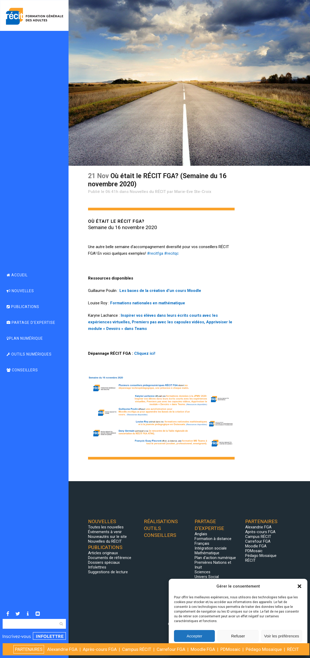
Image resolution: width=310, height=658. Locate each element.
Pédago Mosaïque (261, 555)
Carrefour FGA (257, 541)
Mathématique (207, 553)
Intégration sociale (211, 548)
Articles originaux (103, 553)
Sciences (202, 572)
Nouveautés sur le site (107, 536)
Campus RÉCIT (258, 536)
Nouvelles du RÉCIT (148, 191)
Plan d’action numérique (215, 557)
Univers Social (207, 576)
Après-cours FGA (260, 531)
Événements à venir (105, 531)
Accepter (194, 636)
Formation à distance (213, 538)
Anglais (201, 534)
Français (202, 543)
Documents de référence (109, 557)
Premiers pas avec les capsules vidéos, (168, 322)
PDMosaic (254, 550)
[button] (299, 586)
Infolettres (97, 567)
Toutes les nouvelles (106, 527)
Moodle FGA (256, 546)
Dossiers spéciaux (104, 562)
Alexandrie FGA (258, 527)
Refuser (238, 636)
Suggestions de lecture (108, 572)
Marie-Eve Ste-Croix (192, 191)
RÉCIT (250, 560)
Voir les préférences (281, 636)
